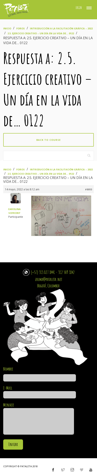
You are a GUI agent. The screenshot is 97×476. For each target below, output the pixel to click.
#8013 (88, 189)
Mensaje (38, 419)
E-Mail (39, 391)
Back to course (48, 139)
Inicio (7, 28)
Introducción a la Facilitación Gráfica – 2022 (61, 28)
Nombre (39, 373)
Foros (20, 28)
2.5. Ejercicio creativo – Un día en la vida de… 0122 (41, 33)
